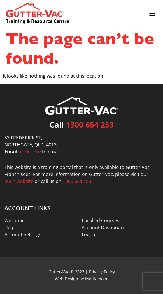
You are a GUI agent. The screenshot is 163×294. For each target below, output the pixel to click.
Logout (89, 234)
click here (30, 151)
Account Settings (22, 234)
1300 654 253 (90, 124)
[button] (152, 13)
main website (19, 181)
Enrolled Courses (100, 220)
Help (9, 227)
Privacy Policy (102, 272)
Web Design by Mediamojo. (81, 279)
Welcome (14, 220)
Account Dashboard (104, 227)
